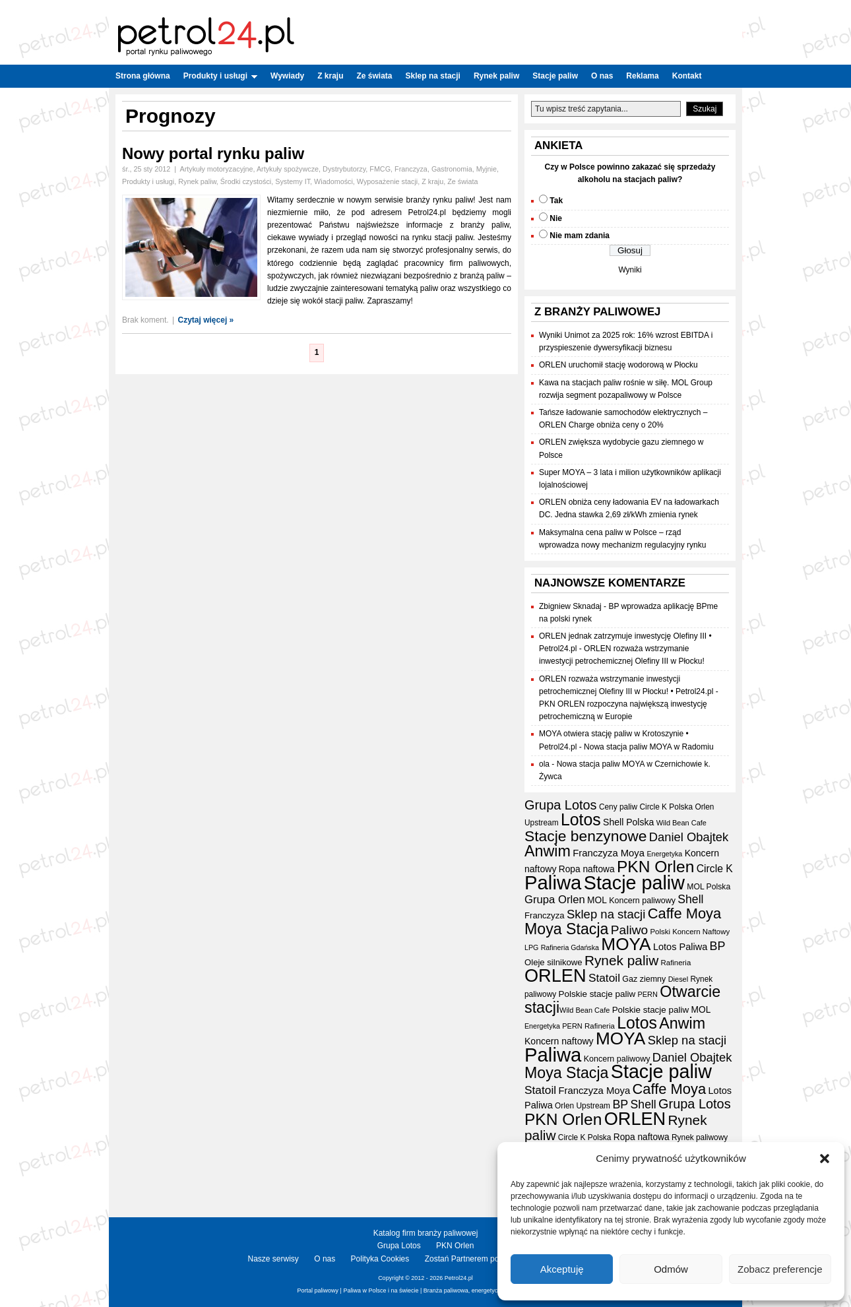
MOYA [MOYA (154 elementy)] (625, 944)
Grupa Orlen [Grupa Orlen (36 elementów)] (554, 899)
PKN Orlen (455, 1245)
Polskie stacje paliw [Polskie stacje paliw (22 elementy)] (597, 994)
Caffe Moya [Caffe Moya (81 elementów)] (685, 913)
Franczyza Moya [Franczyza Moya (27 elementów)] (609, 853)
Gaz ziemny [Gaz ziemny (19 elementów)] (644, 979)
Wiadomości (333, 181)
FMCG (380, 169)
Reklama (642, 75)
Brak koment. (145, 320)
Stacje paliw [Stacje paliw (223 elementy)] (634, 882)
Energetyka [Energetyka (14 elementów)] (664, 854)
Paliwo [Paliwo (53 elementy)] (629, 930)
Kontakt (687, 75)
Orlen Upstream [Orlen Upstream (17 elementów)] (582, 1105)
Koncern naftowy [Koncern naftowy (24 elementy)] (559, 1041)
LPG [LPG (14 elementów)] (531, 947)
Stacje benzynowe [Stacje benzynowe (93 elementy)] (585, 836)
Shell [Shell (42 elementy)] (690, 899)
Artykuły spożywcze (288, 169)
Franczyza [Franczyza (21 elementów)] (544, 915)
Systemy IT (292, 181)
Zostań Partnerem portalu (470, 1258)
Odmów (671, 1269)
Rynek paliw (496, 75)
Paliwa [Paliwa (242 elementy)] (552, 882)
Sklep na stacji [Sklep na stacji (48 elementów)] (606, 914)
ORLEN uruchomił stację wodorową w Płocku (618, 364)
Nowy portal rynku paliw (213, 153)
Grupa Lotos (399, 1245)
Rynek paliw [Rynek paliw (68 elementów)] (621, 960)
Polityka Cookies (380, 1258)
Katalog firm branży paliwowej (425, 1233)
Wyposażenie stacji (387, 181)
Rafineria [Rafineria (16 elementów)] (676, 963)
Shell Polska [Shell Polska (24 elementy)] (628, 822)
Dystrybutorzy (344, 169)
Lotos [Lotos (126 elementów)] (581, 820)
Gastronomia (451, 169)
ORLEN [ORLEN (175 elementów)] (555, 975)
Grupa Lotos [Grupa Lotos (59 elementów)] (560, 805)
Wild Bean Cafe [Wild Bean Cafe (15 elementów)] (681, 823)
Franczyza (410, 169)
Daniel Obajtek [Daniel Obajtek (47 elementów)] (689, 837)
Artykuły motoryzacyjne (216, 169)
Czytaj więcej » (206, 320)
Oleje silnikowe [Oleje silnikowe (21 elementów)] (553, 962)
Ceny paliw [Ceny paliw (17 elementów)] (618, 807)
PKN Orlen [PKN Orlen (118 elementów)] (655, 867)
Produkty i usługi (220, 75)
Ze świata (375, 75)
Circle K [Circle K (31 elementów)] (715, 868)
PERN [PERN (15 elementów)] (647, 994)
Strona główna (142, 75)
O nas (602, 75)
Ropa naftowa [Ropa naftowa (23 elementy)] (587, 869)
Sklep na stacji (433, 75)
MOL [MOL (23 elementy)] (597, 900)
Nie (556, 218)
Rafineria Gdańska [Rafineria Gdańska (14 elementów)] (570, 947)
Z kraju (330, 75)
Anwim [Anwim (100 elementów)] (547, 851)
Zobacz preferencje (780, 1269)
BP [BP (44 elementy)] (718, 946)
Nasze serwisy (273, 1258)
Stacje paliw (555, 75)
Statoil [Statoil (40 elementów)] (604, 977)
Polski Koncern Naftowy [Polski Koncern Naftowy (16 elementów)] (690, 932)
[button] (824, 1158)
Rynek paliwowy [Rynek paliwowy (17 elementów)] (700, 1137)
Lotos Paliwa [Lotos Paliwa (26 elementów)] (680, 946)
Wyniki (629, 269)
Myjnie (486, 169)
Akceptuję (562, 1269)
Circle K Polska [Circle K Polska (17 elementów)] (666, 807)
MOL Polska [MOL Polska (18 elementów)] (708, 886)
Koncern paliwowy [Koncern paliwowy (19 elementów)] (642, 900)
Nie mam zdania (580, 235)
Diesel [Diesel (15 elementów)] (678, 979)
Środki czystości (245, 181)
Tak (556, 200)
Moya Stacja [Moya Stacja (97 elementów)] (566, 929)
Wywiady (287, 75)
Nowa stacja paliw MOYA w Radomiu (649, 746)
